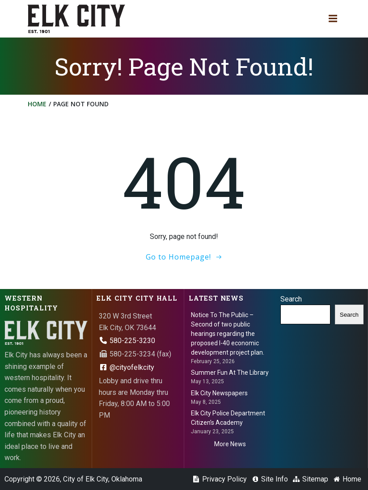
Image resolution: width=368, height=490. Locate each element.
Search (291, 299)
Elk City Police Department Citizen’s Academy (228, 418)
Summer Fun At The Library (230, 372)
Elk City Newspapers (219, 393)
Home (37, 104)
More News (230, 444)
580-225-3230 (127, 340)
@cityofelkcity (126, 367)
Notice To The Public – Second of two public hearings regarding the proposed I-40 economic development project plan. (227, 333)
